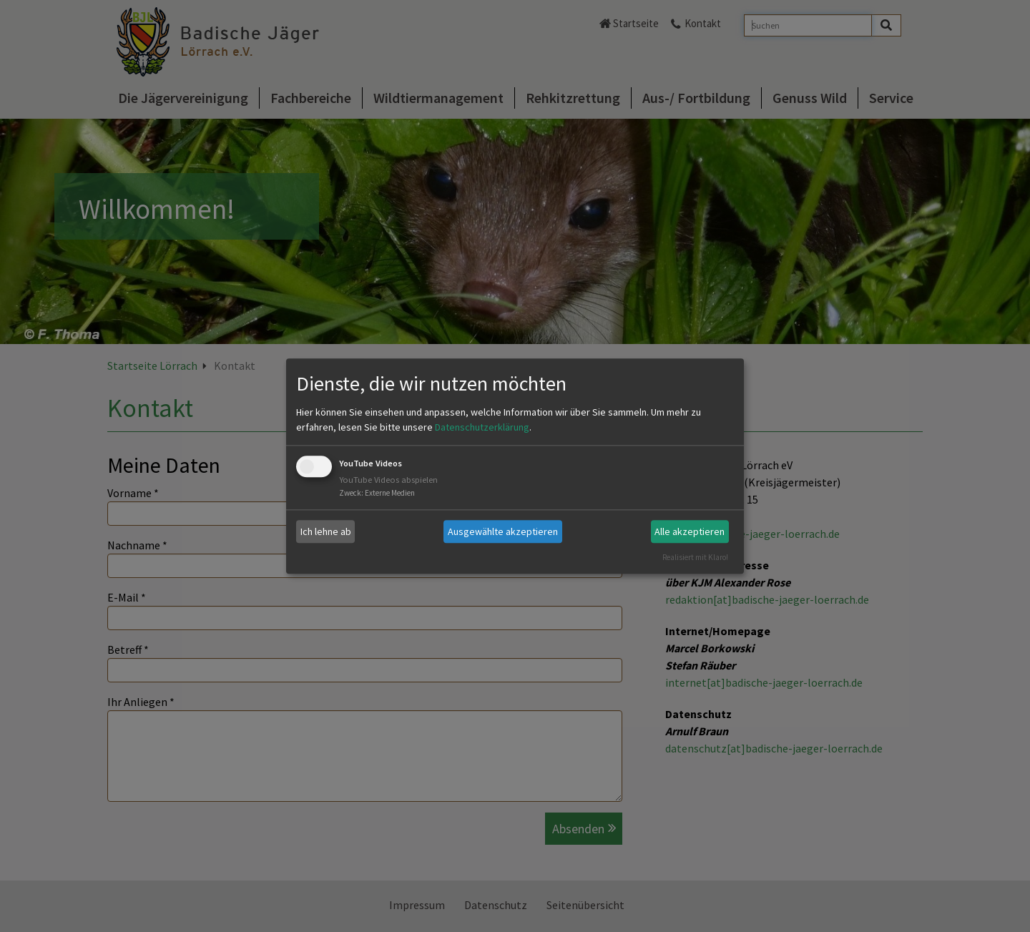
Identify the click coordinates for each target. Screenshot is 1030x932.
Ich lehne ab (325, 531)
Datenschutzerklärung (482, 427)
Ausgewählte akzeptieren (503, 531)
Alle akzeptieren (689, 531)
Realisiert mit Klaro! (695, 557)
